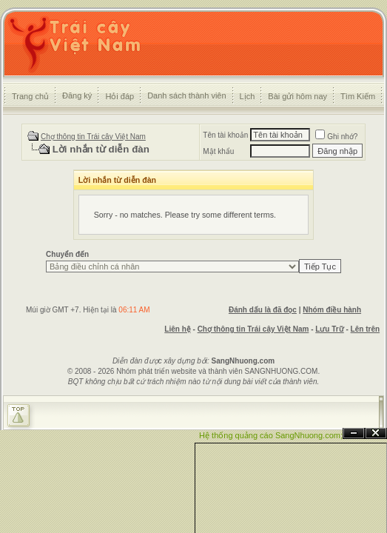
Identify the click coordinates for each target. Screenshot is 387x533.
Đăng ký (77, 95)
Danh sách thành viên (186, 95)
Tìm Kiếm (357, 96)
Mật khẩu (218, 151)
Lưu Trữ (329, 329)
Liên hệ (177, 329)
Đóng (376, 433)
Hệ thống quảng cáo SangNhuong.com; (271, 435)
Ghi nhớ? (336, 137)
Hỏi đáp (119, 96)
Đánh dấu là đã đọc (263, 310)
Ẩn (354, 433)
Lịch (247, 96)
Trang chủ (30, 96)
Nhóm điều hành (332, 310)
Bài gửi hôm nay (297, 96)
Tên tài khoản (225, 135)
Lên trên (365, 329)
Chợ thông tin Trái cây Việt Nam (93, 137)
